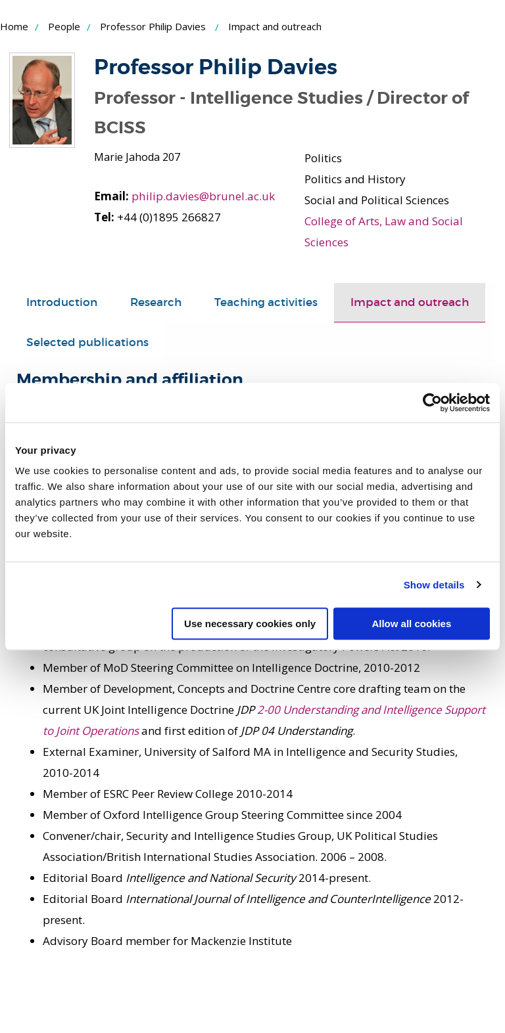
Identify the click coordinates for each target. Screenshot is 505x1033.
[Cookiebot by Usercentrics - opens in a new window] (432, 402)
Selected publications (87, 342)
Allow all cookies (411, 623)
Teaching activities (266, 302)
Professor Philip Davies (153, 26)
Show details (434, 584)
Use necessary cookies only (250, 623)
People (64, 26)
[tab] (62, 302)
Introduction (61, 302)
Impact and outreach (409, 302)
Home (14, 26)
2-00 (270, 708)
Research (155, 302)
